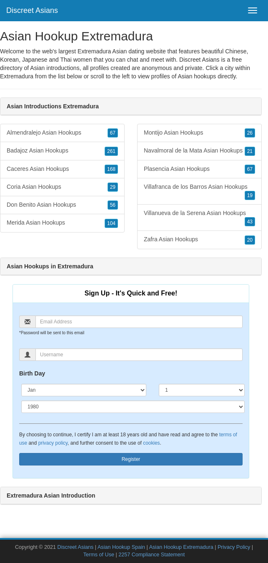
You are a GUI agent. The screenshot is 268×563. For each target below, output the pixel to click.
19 (250, 195)
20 (250, 240)
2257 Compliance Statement (151, 555)
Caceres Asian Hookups (62, 169)
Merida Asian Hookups (62, 223)
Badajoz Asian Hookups (62, 150)
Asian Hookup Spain (121, 547)
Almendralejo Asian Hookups (62, 133)
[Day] (202, 390)
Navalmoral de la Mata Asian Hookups (199, 150)
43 (250, 222)
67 (112, 133)
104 (111, 223)
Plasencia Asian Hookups (199, 169)
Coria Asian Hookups (62, 187)
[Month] (83, 390)
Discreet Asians (32, 10)
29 (112, 187)
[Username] (139, 354)
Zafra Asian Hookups (199, 239)
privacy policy (53, 443)
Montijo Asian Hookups (199, 133)
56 (112, 205)
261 (111, 151)
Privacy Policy (234, 547)
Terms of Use (98, 555)
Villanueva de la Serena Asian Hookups (199, 218)
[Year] (133, 406)
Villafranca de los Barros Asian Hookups (199, 191)
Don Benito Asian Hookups (62, 205)
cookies (151, 443)
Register (131, 459)
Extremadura (16, 76)
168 (111, 169)
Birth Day (32, 373)
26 (250, 133)
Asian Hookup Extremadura (181, 547)
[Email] (139, 321)
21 (250, 151)
